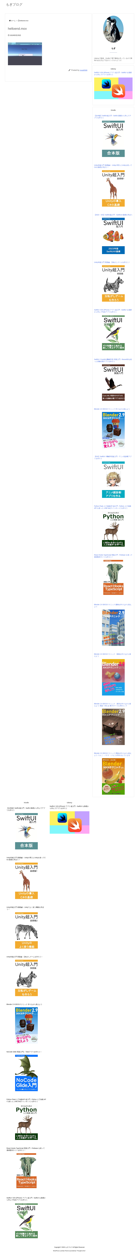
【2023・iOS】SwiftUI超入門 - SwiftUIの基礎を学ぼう (113, 234)
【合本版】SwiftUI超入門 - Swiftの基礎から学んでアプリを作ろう (113, 136)
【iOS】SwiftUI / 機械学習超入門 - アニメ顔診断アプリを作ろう (113, 477)
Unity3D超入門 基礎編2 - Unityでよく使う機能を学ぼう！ (26, 927)
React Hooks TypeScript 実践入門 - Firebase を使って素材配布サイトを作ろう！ (113, 575)
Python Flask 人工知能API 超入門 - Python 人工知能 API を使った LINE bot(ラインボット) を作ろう (113, 526)
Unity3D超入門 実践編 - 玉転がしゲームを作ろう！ (113, 281)
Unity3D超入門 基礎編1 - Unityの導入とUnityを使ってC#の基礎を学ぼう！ (113, 185)
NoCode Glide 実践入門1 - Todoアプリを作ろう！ (26, 1071)
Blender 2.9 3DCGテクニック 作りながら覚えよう (113, 428)
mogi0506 (83, 70)
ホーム (13, 21)
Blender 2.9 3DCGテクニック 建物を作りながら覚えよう (113, 625)
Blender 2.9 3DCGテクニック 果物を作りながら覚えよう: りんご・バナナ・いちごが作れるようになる (113, 773)
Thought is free (81, 1250)
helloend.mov (24, 21)
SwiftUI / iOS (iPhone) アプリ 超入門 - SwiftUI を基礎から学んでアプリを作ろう (113, 85)
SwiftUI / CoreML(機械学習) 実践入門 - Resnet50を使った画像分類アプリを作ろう (113, 379)
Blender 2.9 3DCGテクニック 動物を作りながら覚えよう (113, 674)
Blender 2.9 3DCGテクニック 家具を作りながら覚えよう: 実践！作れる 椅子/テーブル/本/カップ (113, 724)
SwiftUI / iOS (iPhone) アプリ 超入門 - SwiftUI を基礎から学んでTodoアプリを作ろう (113, 330)
